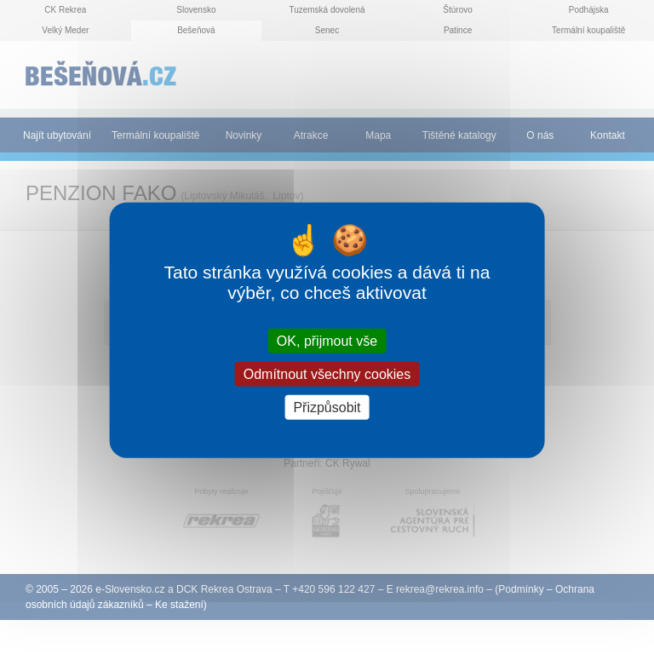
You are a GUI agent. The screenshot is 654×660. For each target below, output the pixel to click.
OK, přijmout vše (327, 340)
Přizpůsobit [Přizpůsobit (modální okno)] (326, 407)
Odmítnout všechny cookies (327, 373)
